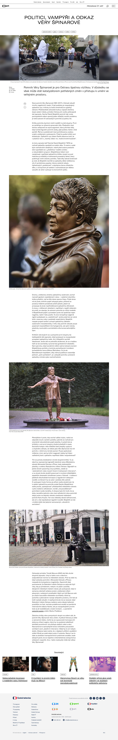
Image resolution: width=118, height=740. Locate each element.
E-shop (15, 720)
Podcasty (15, 715)
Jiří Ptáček (12, 89)
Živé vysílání (16, 707)
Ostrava (61, 32)
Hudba (67, 32)
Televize (63, 674)
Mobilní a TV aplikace (19, 722)
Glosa (55, 32)
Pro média (34, 704)
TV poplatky (16, 709)
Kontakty (34, 725)
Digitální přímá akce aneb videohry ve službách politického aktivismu (100, 680)
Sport (53, 2)
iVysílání (58, 2)
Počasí (15, 717)
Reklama (33, 707)
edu (77, 2)
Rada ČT (33, 715)
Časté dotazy (35, 722)
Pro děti (72, 2)
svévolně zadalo (38, 611)
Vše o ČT (82, 2)
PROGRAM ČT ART (95, 6)
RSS (104, 732)
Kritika (73, 32)
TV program (66, 2)
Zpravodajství (46, 2)
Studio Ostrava (35, 712)
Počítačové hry (94, 674)
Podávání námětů (36, 720)
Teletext (15, 712)
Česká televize (37, 2)
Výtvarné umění (47, 32)
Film (33, 674)
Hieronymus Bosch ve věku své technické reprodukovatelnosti (72, 680)
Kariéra (33, 717)
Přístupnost (42, 732)
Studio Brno (34, 709)
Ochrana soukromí (32, 732)
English (24, 732)
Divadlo (5, 674)
